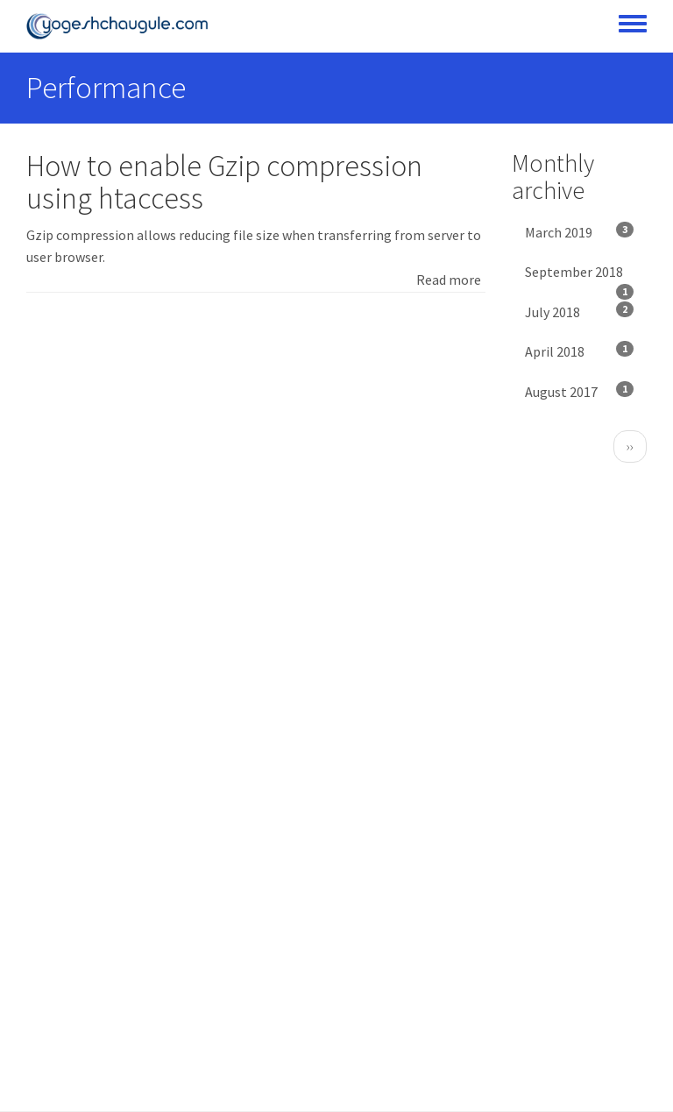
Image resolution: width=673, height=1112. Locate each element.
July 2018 (579, 311)
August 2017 (579, 390)
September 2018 (579, 278)
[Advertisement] (255, 441)
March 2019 (579, 231)
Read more (448, 279)
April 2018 (579, 350)
